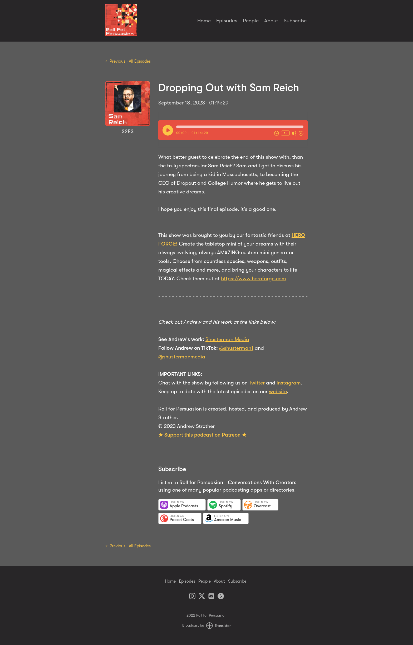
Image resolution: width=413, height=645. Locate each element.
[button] (239, 127)
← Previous (115, 61)
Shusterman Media (227, 339)
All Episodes (140, 61)
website (278, 391)
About (271, 21)
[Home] (121, 34)
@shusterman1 (236, 348)
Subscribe (295, 21)
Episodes (226, 21)
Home (204, 21)
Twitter (257, 383)
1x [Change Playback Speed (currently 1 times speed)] (285, 133)
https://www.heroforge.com (253, 279)
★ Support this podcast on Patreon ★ (202, 435)
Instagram (289, 383)
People (251, 21)
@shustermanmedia (181, 357)
